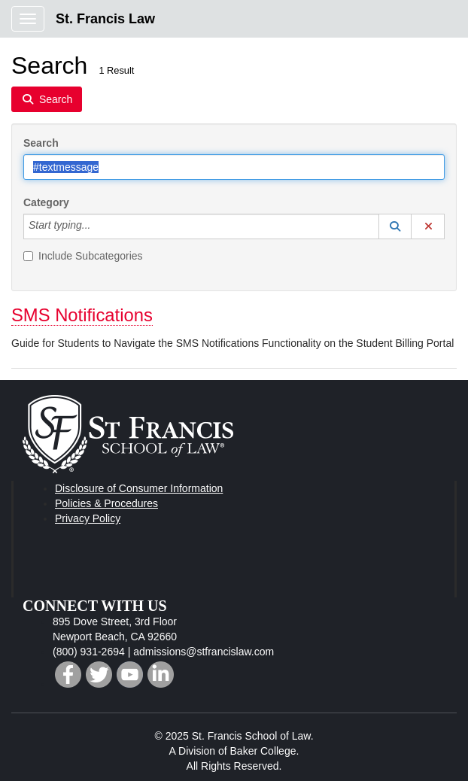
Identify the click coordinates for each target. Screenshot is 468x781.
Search (41, 143)
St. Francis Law (105, 18)
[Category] (98, 226)
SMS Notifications (82, 315)
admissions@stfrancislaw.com (203, 652)
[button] (395, 226)
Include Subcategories (83, 256)
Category (46, 202)
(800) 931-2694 (89, 652)
